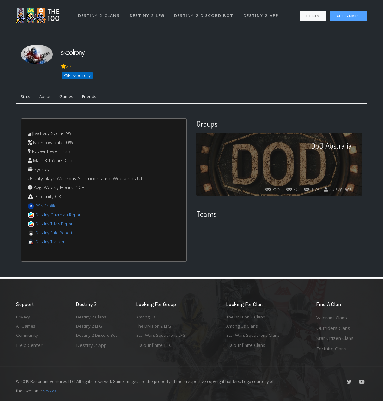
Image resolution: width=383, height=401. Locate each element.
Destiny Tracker (52, 243)
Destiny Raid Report (56, 234)
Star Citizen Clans (335, 338)
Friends (99, 97)
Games (73, 97)
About (49, 97)
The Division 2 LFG (156, 328)
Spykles (50, 390)
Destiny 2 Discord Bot (205, 12)
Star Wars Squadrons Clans (255, 338)
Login (312, 12)
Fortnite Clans (331, 348)
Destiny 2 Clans (99, 12)
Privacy (24, 317)
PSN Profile (47, 207)
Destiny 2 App (263, 12)
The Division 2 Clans (248, 317)
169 (307, 191)
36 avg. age (336, 191)
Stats (27, 97)
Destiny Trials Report (57, 225)
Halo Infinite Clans (245, 348)
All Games (348, 12)
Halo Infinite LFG (154, 348)
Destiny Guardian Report (62, 216)
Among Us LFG (152, 317)
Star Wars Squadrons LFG (164, 338)
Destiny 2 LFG (148, 12)
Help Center (29, 348)
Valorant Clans (331, 317)
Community (28, 338)
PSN (263, 191)
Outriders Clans (333, 328)
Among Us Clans (243, 328)
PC (285, 191)
